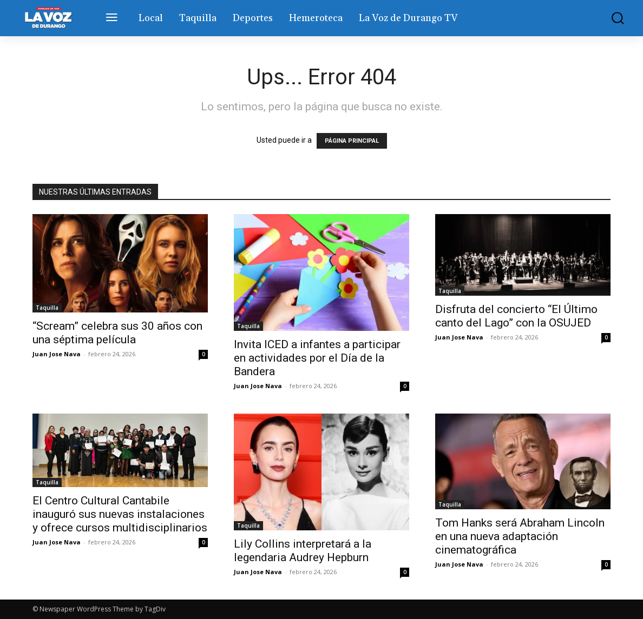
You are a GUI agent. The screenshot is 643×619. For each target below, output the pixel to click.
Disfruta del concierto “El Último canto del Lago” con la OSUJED (516, 316)
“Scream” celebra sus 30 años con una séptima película (117, 333)
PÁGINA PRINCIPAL (352, 140)
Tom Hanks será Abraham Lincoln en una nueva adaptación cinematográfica (520, 536)
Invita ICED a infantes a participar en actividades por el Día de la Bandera (317, 358)
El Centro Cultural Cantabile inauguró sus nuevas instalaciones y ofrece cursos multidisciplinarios (119, 514)
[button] (614, 18)
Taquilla (47, 307)
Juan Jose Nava (56, 354)
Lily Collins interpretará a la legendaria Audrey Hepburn (302, 550)
